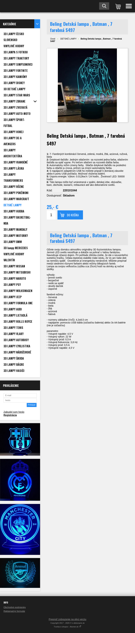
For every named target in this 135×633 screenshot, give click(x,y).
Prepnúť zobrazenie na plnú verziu (67, 619)
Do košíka (73, 215)
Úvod (52, 39)
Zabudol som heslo (14, 412)
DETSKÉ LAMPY (68, 39)
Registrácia (10, 415)
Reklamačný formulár (14, 611)
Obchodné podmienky (15, 607)
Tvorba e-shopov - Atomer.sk (67, 627)
